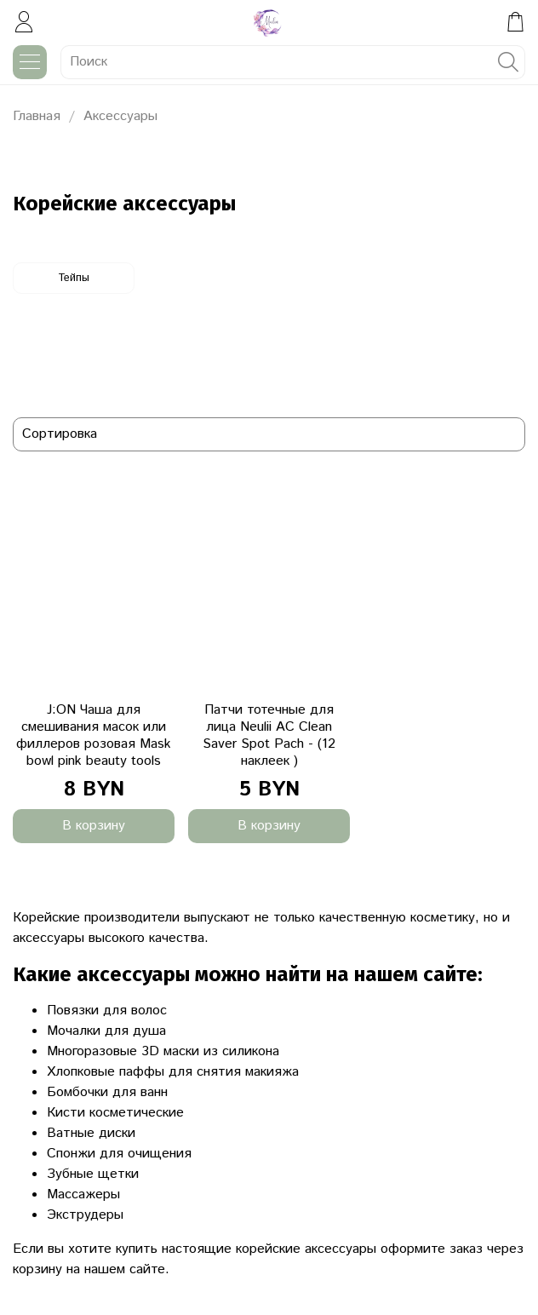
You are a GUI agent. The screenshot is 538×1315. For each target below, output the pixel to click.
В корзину (93, 826)
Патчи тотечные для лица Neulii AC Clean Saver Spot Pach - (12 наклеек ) (269, 735)
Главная (36, 116)
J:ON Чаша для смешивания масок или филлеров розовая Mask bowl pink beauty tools (93, 735)
